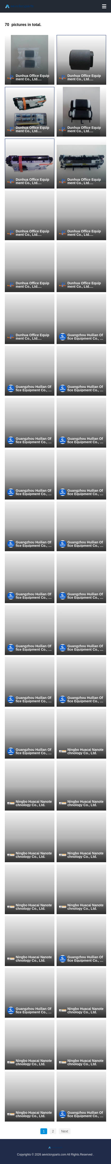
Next (64, 1131)
